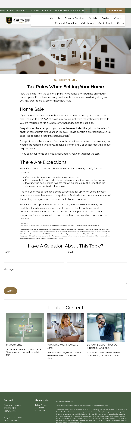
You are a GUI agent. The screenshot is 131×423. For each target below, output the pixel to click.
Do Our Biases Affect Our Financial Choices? (102, 338)
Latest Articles (41, 397)
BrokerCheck (103, 398)
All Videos (39, 400)
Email (70, 244)
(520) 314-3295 (14, 3)
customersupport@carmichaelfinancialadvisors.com (62, 3)
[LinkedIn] (87, 2)
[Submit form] (10, 283)
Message (9, 261)
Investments (14, 336)
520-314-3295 (15, 397)
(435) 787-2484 (10, 403)
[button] (54, 10)
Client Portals (115, 3)
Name (7, 244)
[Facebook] (102, 2)
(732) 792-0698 (31, 3)
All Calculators (41, 403)
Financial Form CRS (66, 394)
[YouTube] (94, 2)
